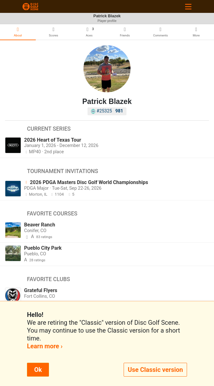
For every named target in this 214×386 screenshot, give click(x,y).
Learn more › (44, 346)
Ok (38, 369)
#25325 (107, 111)
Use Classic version (155, 369)
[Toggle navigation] (188, 6)
